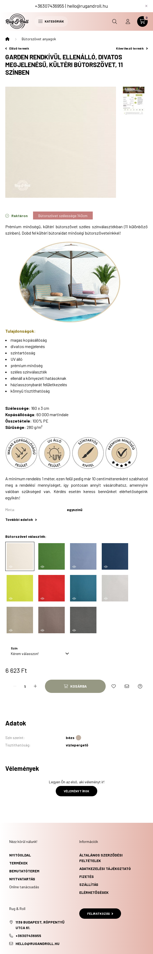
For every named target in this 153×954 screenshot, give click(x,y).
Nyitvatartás (22, 879)
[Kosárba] (75, 686)
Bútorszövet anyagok (39, 39)
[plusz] (35, 686)
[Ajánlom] (127, 686)
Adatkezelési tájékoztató (105, 868)
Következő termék (132, 48)
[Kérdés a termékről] (140, 686)
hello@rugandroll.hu (87, 6)
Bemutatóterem (24, 871)
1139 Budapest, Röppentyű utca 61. (40, 925)
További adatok (21, 519)
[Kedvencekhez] (113, 686)
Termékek (18, 863)
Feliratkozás (100, 913)
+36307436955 (49, 6)
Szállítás (88, 884)
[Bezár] (146, 6)
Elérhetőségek (94, 892)
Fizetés (86, 876)
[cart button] (142, 21)
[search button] (114, 21)
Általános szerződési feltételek (101, 858)
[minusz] (15, 686)
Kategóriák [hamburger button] (51, 21)
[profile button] (128, 21)
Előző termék (17, 48)
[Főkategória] (7, 39)
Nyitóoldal (20, 855)
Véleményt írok (76, 791)
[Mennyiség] (25, 686)
